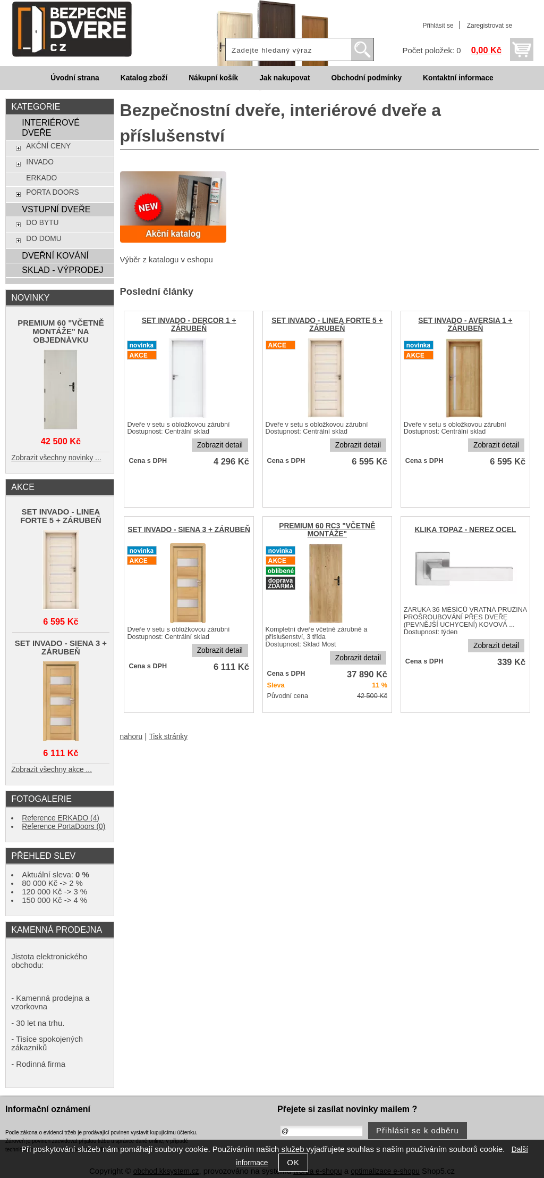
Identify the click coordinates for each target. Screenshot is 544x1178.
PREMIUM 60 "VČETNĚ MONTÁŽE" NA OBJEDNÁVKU (61, 331)
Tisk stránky (168, 737)
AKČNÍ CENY (48, 146)
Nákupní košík (213, 78)
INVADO (40, 162)
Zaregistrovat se (489, 25)
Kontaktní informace (458, 78)
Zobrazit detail (220, 445)
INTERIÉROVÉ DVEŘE (51, 127)
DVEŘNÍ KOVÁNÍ (55, 255)
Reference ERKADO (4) (60, 818)
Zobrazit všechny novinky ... (56, 458)
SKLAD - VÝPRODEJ (62, 270)
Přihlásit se (437, 25)
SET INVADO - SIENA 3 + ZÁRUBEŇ (189, 530)
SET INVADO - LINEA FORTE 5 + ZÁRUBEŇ (326, 325)
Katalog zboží (144, 78)
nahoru (131, 737)
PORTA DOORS (52, 192)
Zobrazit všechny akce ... (51, 770)
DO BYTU (42, 223)
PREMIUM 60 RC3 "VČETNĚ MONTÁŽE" (327, 530)
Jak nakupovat (284, 78)
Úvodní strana (74, 78)
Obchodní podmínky (366, 78)
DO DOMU (43, 239)
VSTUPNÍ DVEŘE (56, 209)
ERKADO (41, 178)
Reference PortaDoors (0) (63, 827)
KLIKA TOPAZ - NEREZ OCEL (465, 530)
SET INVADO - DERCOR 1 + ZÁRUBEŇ (189, 325)
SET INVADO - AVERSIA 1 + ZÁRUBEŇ (465, 325)
